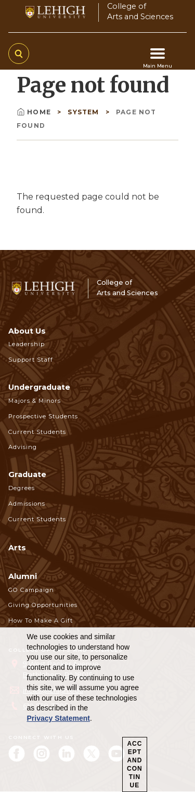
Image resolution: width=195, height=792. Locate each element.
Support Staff (30, 359)
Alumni (22, 576)
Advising (22, 447)
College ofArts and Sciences (140, 11)
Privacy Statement (58, 718)
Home (35, 112)
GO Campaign (31, 589)
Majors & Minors (34, 400)
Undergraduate (39, 387)
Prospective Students (43, 416)
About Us (27, 331)
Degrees (21, 488)
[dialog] (97, 710)
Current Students (37, 431)
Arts (17, 547)
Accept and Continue (134, 764)
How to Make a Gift (40, 620)
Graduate (27, 474)
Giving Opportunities (42, 605)
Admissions (26, 503)
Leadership (26, 344)
